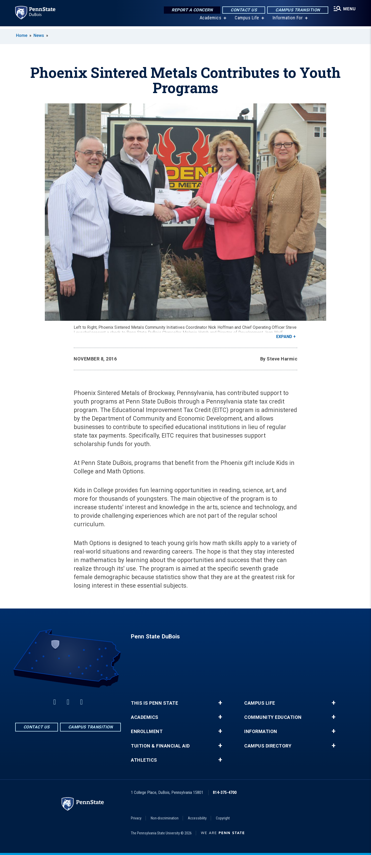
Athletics (144, 760)
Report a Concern (191, 10)
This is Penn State (154, 703)
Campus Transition (296, 10)
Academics (210, 20)
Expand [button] (284, 336)
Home (21, 35)
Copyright (223, 818)
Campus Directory (267, 746)
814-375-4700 (225, 792)
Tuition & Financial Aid (160, 746)
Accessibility (197, 818)
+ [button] (220, 703)
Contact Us (243, 10)
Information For (287, 20)
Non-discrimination (165, 818)
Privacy (136, 818)
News (38, 35)
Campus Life (246, 20)
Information (260, 731)
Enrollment (147, 731)
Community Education (273, 717)
